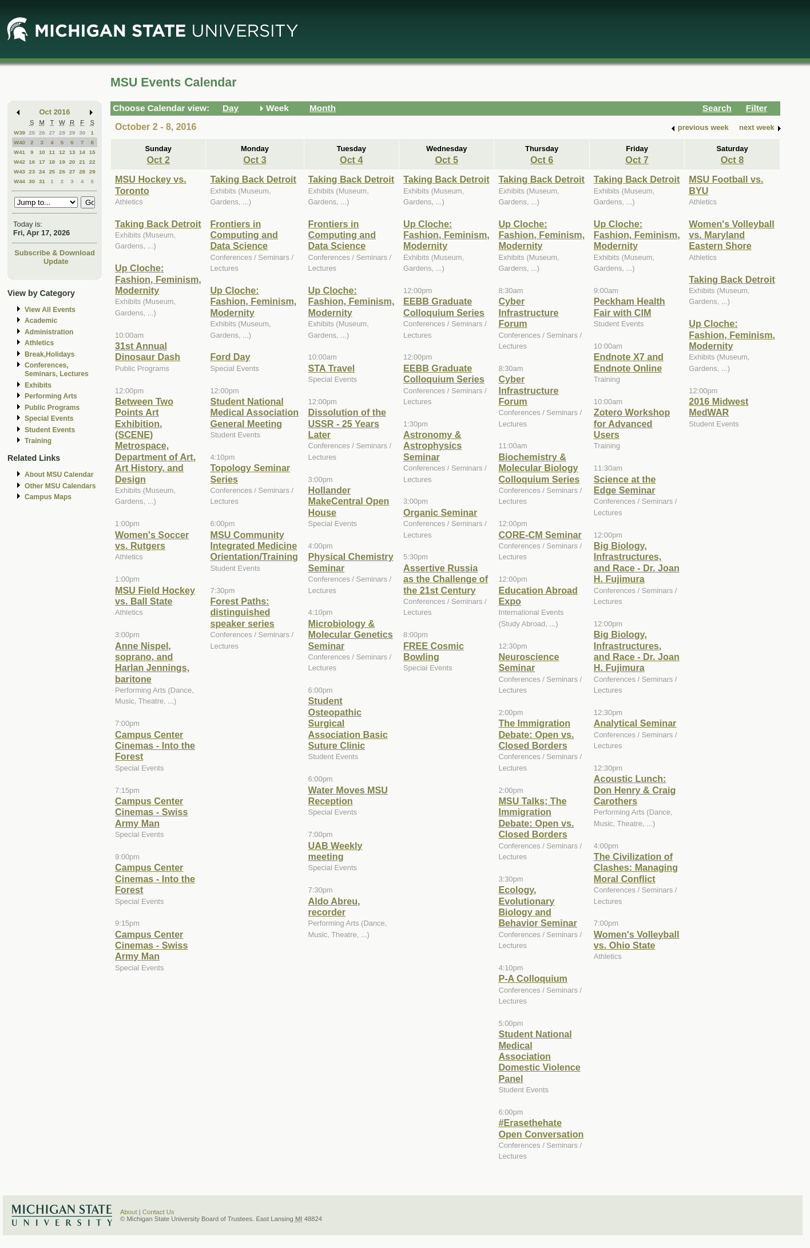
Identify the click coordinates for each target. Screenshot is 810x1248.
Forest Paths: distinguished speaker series (242, 612)
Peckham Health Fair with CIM (629, 306)
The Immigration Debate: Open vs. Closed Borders (536, 734)
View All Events (50, 310)
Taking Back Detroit (158, 224)
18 (52, 162)
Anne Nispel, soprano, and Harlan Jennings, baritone (152, 662)
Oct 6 (541, 160)
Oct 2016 (54, 112)
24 (42, 171)
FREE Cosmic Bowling (433, 651)
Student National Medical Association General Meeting (254, 412)
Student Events (50, 430)
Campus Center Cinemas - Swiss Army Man (151, 812)
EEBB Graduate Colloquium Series (444, 306)
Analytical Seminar (635, 723)
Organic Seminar (440, 512)
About (128, 1211)
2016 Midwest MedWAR (718, 406)
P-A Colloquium (532, 978)
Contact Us (158, 1211)
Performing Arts (51, 396)
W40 (19, 142)
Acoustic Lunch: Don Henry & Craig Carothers (635, 789)
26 (42, 132)
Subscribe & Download (54, 252)
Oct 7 (636, 160)
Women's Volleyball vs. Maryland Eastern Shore (732, 235)
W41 (19, 152)
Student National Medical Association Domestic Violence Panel (539, 1056)
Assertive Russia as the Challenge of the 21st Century (445, 579)
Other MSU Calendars (60, 486)
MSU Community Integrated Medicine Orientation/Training (254, 546)
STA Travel (331, 368)
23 (32, 171)
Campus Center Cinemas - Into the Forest (155, 745)
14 (82, 152)
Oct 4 (351, 160)
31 (42, 181)
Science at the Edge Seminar (625, 484)
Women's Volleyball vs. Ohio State (637, 939)
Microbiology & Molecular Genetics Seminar (350, 634)
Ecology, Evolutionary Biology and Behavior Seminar (537, 906)
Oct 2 (158, 160)
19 (62, 162)
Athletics (39, 343)
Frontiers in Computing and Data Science (243, 235)
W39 (19, 132)
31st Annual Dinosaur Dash (147, 351)
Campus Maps (48, 497)
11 (52, 152)
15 (92, 152)
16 (32, 162)
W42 (19, 162)
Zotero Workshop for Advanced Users (632, 423)
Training (38, 441)
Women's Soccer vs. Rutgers (152, 540)
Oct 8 (732, 160)
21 (82, 162)
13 (72, 152)
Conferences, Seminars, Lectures (57, 369)
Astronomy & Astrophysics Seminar (432, 445)
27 (52, 132)
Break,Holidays (50, 354)
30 (82, 132)
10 (42, 152)
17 (42, 162)
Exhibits (38, 385)
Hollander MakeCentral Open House (349, 501)
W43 (19, 171)
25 (32, 132)
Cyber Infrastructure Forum (528, 312)
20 (72, 162)
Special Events (49, 418)
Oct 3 (254, 160)
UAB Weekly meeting (335, 851)
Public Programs (52, 408)
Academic (41, 321)
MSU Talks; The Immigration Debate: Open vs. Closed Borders (536, 817)
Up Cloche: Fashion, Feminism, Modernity (158, 279)
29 (72, 132)
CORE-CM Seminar (539, 535)
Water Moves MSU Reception (348, 795)
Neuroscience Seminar (528, 662)
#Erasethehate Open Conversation (540, 1128)
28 (62, 132)
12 (62, 152)
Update (56, 261)
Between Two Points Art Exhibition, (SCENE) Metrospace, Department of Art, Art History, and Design (155, 440)
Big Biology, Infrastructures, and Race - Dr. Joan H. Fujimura (637, 562)
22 (92, 162)
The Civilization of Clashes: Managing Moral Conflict (636, 867)
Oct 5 (446, 160)
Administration (49, 332)
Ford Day (230, 357)
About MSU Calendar (59, 475)
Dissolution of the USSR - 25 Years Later (347, 423)
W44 (19, 181)
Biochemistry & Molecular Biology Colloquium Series (538, 468)
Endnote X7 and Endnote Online (629, 362)
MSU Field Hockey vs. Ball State (155, 595)
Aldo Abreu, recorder (334, 906)
